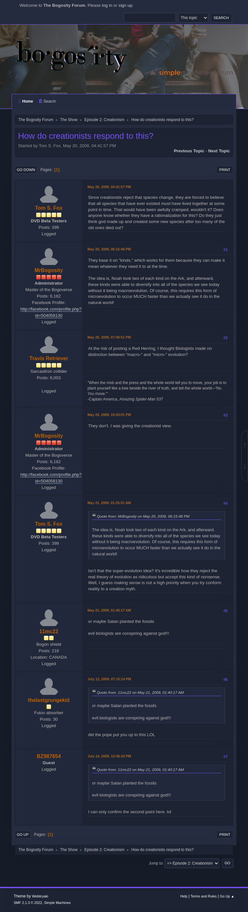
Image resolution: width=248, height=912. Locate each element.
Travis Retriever (48, 358)
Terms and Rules (204, 896)
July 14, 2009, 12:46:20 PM (109, 756)
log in (107, 5)
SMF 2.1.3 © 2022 (28, 903)
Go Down (26, 170)
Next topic (219, 150)
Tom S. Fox (49, 208)
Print (224, 170)
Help (183, 896)
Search (47, 101)
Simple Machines (57, 903)
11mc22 (48, 631)
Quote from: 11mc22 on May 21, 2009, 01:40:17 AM (140, 692)
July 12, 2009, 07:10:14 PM (109, 679)
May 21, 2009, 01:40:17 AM (109, 610)
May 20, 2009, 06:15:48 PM (109, 249)
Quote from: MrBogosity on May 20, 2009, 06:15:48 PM (143, 516)
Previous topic (189, 150)
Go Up (23, 834)
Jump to (156, 863)
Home (26, 101)
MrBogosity (49, 270)
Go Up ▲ (227, 896)
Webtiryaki (40, 896)
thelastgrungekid (49, 700)
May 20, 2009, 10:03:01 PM (109, 415)
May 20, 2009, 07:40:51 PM (109, 337)
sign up (125, 5)
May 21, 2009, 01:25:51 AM (109, 503)
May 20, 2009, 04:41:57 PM (109, 187)
